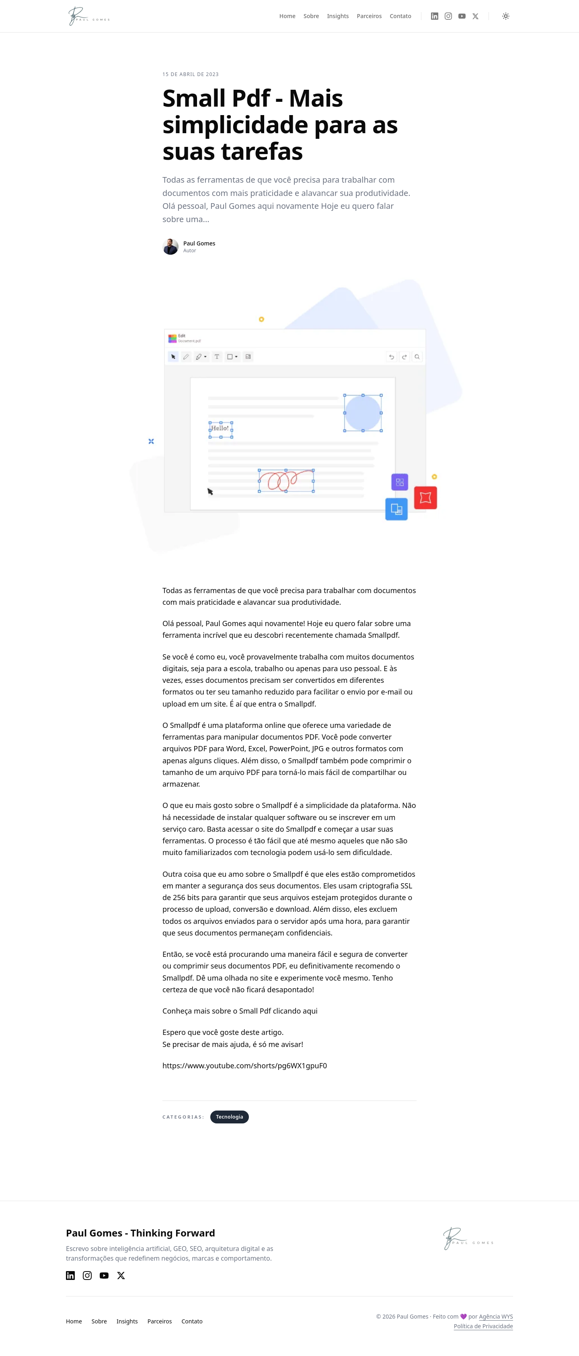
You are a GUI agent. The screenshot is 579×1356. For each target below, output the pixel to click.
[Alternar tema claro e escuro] (506, 16)
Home (287, 16)
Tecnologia (229, 1116)
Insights (338, 16)
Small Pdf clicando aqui (278, 1011)
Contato (400, 16)
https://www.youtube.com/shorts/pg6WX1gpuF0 (244, 1065)
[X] (475, 16)
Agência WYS (496, 1316)
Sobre (311, 16)
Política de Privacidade (483, 1326)
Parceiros (369, 16)
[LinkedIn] (434, 16)
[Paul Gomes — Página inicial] (97, 16)
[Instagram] (448, 16)
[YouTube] (462, 16)
